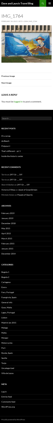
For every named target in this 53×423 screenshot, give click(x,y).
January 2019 (7, 218)
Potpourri (5, 146)
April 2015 (6, 233)
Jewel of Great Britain (27, 190)
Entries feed (6, 396)
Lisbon (4, 317)
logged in (18, 101)
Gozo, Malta (6, 307)
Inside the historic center (12, 156)
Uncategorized (7, 368)
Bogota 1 (5, 272)
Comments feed (8, 402)
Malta (4, 333)
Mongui (4, 338)
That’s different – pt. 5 (11, 151)
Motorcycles (6, 343)
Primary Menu (49, 3)
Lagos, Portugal (8, 312)
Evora (4, 287)
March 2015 (6, 238)
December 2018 (8, 223)
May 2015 (5, 228)
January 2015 (7, 248)
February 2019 (7, 213)
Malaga (4, 327)
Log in (4, 391)
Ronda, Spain (7, 353)
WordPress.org (8, 407)
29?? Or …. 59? (16, 174)
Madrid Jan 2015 (8, 322)
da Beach (5, 141)
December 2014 (8, 253)
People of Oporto (25, 195)
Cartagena (5, 282)
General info (6, 302)
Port (3, 348)
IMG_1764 (33, 21)
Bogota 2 (5, 277)
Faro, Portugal (7, 292)
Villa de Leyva (7, 373)
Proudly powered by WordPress (13, 420)
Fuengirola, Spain (9, 297)
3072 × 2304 (23, 21)
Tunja (3, 363)
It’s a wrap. (6, 136)
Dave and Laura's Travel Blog (17, 3)
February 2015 (7, 243)
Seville (4, 358)
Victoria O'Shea (8, 190)
